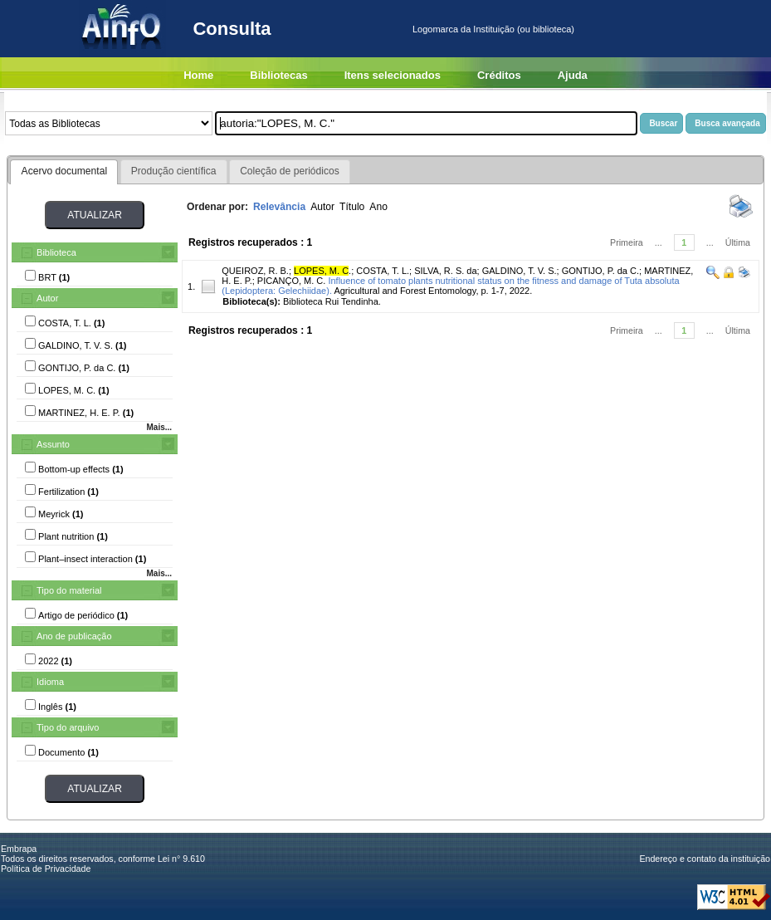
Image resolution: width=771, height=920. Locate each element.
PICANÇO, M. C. (291, 281)
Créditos (499, 75)
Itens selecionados (392, 75)
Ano (378, 207)
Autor (47, 298)
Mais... (159, 427)
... (658, 242)
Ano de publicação (74, 636)
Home (198, 75)
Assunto (53, 444)
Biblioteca (56, 252)
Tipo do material (69, 590)
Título (351, 207)
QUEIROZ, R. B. (255, 271)
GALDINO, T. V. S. (519, 271)
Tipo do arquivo (68, 727)
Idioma (50, 682)
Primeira (626, 242)
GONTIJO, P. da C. (600, 271)
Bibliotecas (278, 75)
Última (737, 242)
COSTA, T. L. (382, 271)
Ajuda (573, 75)
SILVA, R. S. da (445, 271)
